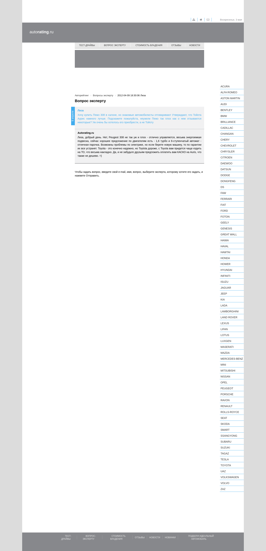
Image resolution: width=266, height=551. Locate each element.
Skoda (225, 423)
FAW (223, 192)
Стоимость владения (148, 45)
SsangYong (229, 435)
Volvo (225, 483)
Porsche (227, 394)
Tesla (225, 459)
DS (222, 187)
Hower (226, 264)
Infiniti (225, 275)
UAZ (223, 471)
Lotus (225, 335)
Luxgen (226, 341)
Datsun (226, 169)
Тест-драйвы (87, 45)
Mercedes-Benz (232, 358)
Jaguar (226, 287)
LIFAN (224, 329)
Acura (225, 86)
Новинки (170, 537)
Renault (226, 406)
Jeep (224, 293)
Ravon (225, 400)
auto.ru (42, 32)
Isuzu (224, 281)
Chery (225, 139)
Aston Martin (230, 98)
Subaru (226, 441)
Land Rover (229, 317)
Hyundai (226, 269)
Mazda (225, 352)
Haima (225, 240)
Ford (224, 210)
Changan (227, 133)
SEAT (224, 417)
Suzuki (225, 447)
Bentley (226, 110)
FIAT (223, 204)
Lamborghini (230, 311)
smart (225, 429)
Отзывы (176, 45)
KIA (223, 299)
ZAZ (223, 489)
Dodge (225, 175)
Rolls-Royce (230, 412)
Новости (194, 45)
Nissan (225, 376)
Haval (225, 246)
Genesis (226, 228)
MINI (223, 364)
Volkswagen (230, 477)
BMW (224, 116)
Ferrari (226, 198)
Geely (225, 222)
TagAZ (225, 453)
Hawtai (225, 252)
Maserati (227, 346)
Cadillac (227, 127)
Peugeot (227, 388)
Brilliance (228, 121)
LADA (224, 305)
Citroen (226, 157)
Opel (224, 382)
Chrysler (228, 151)
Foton (225, 216)
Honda (225, 258)
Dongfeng (228, 181)
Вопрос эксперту (115, 45)
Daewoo (226, 163)
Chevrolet (228, 145)
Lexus (225, 323)
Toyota (226, 465)
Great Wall (229, 234)
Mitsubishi (228, 370)
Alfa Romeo (229, 92)
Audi (224, 104)
